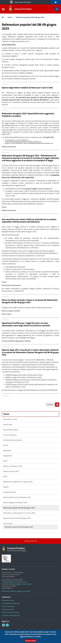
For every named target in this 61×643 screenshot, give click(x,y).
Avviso (4, 207)
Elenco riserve (6, 314)
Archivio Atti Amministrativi (12, 440)
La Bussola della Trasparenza (10, 615)
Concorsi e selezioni (10, 435)
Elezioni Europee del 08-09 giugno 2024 (17, 518)
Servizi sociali (7, 523)
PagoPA (6, 487)
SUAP (5, 476)
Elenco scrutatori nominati (11, 311)
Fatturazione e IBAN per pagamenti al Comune (16, 591)
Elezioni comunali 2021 (11, 471)
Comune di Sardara (23, 9)
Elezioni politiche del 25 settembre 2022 (17, 497)
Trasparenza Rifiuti (9, 492)
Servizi (10, 17)
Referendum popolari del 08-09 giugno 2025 (30, 17)
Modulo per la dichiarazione (11, 285)
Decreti (5, 445)
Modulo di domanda (9, 146)
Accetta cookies (30, 640)
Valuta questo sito (30, 541)
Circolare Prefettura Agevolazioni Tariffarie (16, 341)
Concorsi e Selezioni (8, 609)
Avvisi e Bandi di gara (10, 429)
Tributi (5, 461)
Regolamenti (7, 455)
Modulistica (7, 450)
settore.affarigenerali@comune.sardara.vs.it (38, 143)
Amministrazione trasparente (11, 603)
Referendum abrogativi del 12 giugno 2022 (18, 481)
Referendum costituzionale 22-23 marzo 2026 (19, 513)
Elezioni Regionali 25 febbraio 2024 (15, 502)
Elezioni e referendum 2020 (12, 466)
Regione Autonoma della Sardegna (23, 2)
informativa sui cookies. (32, 636)
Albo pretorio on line (10, 419)
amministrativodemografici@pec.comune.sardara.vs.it (23, 142)
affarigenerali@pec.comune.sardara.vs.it (38, 188)
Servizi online (7, 424)
